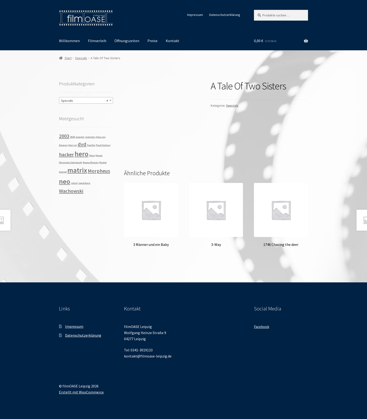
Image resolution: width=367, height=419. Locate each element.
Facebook (261, 326)
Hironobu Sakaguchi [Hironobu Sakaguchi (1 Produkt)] (70, 162)
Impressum (195, 15)
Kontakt (172, 40)
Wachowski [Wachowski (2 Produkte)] (71, 191)
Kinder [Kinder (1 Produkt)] (103, 162)
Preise (152, 40)
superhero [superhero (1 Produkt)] (84, 183)
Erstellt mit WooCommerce (81, 392)
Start (68, 58)
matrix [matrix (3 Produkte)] (77, 170)
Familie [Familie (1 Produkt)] (91, 145)
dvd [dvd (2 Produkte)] (82, 144)
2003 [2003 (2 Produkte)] (64, 136)
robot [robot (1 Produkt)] (74, 183)
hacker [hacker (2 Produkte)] (66, 154)
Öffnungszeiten (126, 40)
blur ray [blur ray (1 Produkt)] (72, 145)
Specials (81, 58)
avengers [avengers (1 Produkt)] (90, 136)
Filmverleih (97, 40)
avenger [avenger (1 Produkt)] (79, 136)
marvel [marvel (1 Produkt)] (63, 171)
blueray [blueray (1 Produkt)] (63, 145)
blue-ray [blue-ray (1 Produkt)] (101, 136)
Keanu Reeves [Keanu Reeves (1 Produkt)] (91, 162)
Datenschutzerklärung (224, 15)
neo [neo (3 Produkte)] (64, 181)
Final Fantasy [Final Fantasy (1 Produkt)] (103, 145)
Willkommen (69, 40)
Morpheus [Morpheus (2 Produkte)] (99, 171)
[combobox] (86, 100)
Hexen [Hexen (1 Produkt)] (99, 155)
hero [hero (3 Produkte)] (81, 153)
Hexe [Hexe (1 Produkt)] (92, 155)
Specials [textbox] (84, 100)
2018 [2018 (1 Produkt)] (72, 136)
